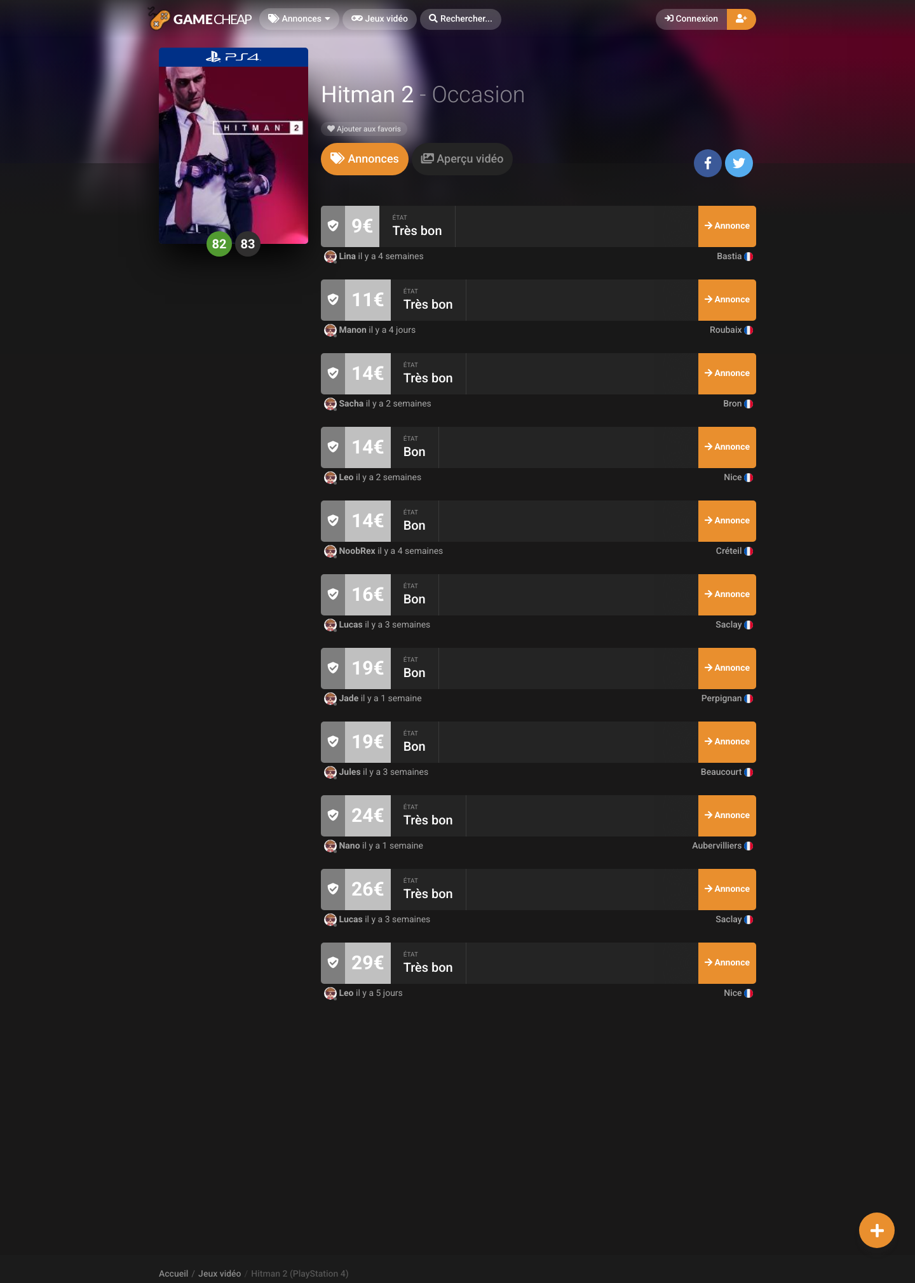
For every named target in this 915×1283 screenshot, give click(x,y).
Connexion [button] (691, 19)
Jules (343, 772)
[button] (460, 19)
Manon (346, 330)
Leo (340, 478)
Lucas (344, 625)
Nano (343, 846)
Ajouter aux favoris (364, 128)
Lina (341, 257)
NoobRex (350, 551)
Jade (342, 699)
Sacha (345, 404)
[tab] (365, 159)
